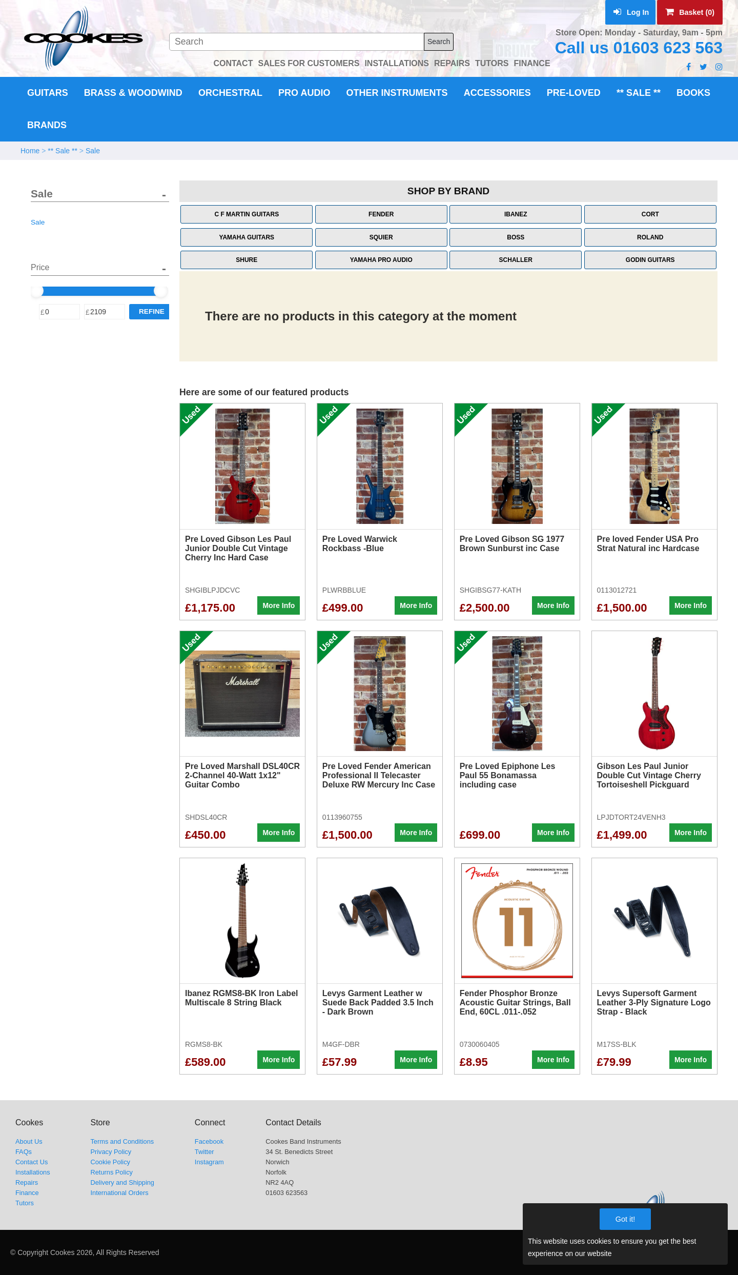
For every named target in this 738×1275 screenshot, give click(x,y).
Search (438, 41)
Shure (246, 260)
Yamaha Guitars (246, 237)
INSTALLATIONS (396, 63)
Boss (515, 237)
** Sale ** (639, 93)
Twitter (204, 1152)
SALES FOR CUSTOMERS (308, 63)
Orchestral (230, 93)
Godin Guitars (650, 260)
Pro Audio (304, 93)
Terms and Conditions (122, 1141)
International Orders (119, 1193)
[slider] (36, 291)
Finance (27, 1193)
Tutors (24, 1203)
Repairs (26, 1182)
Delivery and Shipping (122, 1182)
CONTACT (233, 63)
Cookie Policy (110, 1162)
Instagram (209, 1162)
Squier (381, 237)
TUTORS (491, 63)
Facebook (209, 1141)
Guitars (47, 93)
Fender (381, 214)
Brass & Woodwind (133, 93)
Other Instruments (397, 93)
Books (693, 93)
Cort (650, 214)
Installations (32, 1172)
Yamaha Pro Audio (381, 260)
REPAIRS (452, 63)
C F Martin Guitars (246, 214)
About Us (29, 1141)
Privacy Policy (110, 1152)
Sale (93, 151)
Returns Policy (111, 1172)
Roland (650, 237)
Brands (47, 125)
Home (29, 151)
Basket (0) (689, 12)
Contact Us (31, 1162)
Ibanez (515, 214)
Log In (631, 12)
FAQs (23, 1152)
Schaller (515, 260)
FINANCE (532, 63)
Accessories (497, 93)
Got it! (625, 1219)
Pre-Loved (574, 93)
